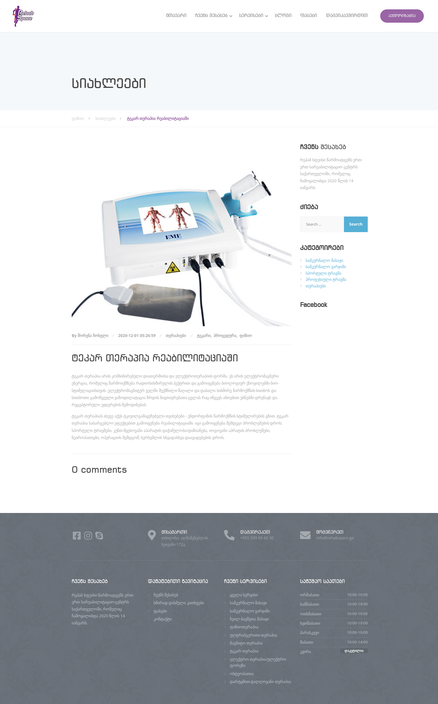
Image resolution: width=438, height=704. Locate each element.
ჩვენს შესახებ (211, 15)
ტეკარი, (205, 335)
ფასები (308, 15)
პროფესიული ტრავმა (326, 279)
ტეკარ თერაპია (244, 651)
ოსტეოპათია (242, 673)
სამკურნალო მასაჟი (324, 260)
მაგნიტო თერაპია (246, 643)
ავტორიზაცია (402, 16)
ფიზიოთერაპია (244, 626)
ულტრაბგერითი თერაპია (253, 635)
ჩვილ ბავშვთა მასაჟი (249, 619)
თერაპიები (176, 335)
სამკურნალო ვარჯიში (326, 266)
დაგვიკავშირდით (347, 15)
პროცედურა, (226, 335)
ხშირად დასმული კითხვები (179, 602)
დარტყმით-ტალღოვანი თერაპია (260, 681)
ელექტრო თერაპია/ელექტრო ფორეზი (258, 662)
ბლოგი (283, 15)
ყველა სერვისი (244, 594)
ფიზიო (246, 335)
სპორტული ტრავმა (323, 273)
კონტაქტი (163, 619)
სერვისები (251, 15)
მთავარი (176, 15)
